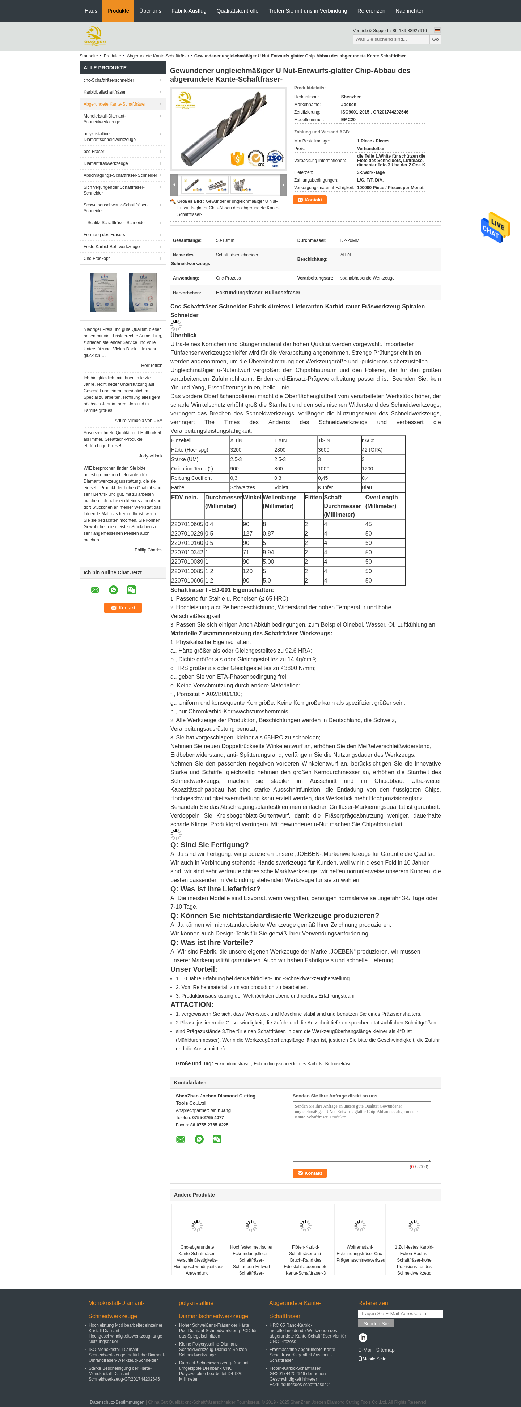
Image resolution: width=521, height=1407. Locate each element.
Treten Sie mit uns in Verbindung (308, 11)
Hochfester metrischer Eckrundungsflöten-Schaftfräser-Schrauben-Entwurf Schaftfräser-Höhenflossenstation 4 (251, 1263)
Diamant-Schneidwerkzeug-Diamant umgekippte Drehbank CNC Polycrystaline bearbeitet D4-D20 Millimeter (214, 1371)
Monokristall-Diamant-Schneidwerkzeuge (105, 119)
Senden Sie (376, 1323)
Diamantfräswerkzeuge (106, 163)
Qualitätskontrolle (238, 11)
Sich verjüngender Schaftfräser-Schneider (114, 190)
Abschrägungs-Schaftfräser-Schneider (120, 175)
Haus (91, 11)
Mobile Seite (372, 1358)
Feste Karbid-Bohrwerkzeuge (112, 246)
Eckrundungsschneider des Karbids (288, 1063)
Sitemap (385, 1350)
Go (435, 39)
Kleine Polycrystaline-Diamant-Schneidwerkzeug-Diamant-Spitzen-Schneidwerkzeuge (213, 1349)
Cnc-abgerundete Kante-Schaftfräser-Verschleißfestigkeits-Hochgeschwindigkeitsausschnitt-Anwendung (198, 1260)
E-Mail (365, 1350)
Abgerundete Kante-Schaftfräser (158, 56)
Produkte (118, 11)
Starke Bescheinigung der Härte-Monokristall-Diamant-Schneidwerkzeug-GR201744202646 (124, 1374)
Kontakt (313, 199)
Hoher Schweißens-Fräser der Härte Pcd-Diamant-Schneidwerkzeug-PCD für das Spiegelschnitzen (218, 1331)
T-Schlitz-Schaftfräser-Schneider (115, 222)
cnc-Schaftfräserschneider (109, 80)
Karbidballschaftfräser (105, 92)
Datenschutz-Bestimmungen (117, 1402)
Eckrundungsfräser (233, 1063)
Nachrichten (409, 11)
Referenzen (371, 11)
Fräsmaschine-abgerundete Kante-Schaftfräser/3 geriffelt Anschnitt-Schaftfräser (303, 1355)
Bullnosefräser (339, 1063)
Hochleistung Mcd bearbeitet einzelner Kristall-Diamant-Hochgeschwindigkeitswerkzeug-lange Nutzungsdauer (125, 1333)
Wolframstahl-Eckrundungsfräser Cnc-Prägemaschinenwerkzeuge (360, 1254)
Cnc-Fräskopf (97, 258)
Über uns (150, 11)
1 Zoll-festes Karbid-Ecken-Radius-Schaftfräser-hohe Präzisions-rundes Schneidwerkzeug (414, 1260)
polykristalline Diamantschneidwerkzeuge (110, 136)
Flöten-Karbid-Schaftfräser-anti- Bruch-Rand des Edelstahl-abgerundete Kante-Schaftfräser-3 (306, 1260)
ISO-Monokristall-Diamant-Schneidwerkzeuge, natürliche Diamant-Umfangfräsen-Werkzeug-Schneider (127, 1355)
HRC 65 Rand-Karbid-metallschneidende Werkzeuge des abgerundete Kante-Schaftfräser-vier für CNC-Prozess (308, 1333)
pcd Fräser (94, 151)
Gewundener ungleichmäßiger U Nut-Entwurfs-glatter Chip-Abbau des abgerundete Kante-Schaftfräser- (228, 208)
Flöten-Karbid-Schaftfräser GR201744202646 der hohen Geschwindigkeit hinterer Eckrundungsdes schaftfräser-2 (300, 1376)
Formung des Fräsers (104, 234)
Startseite (89, 56)
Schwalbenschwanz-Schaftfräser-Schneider (116, 207)
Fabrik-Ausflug (189, 11)
